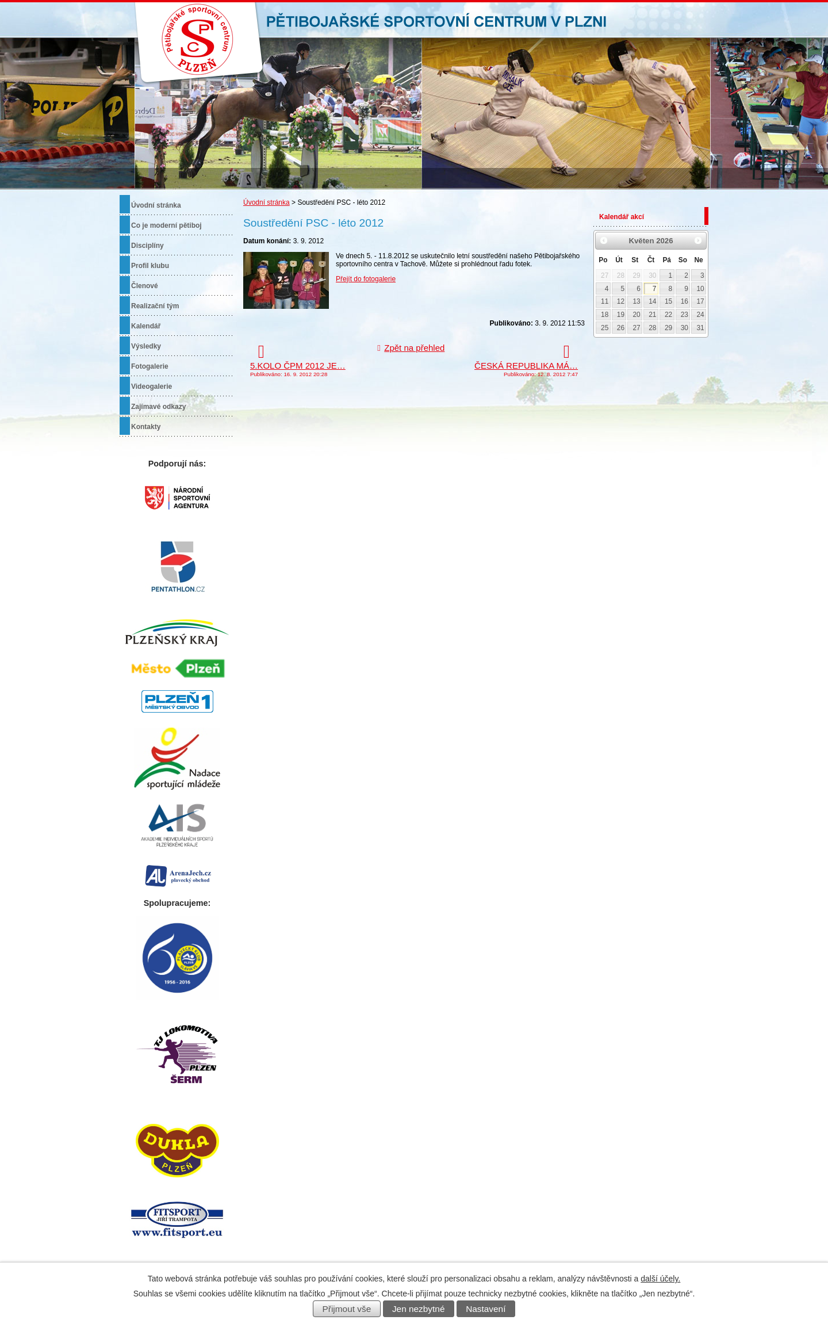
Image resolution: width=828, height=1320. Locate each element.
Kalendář (145, 326)
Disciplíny (147, 246)
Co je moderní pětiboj (166, 225)
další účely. (660, 1278)
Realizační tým (155, 306)
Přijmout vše (347, 1309)
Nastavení (485, 1309)
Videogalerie (151, 386)
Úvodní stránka (266, 202)
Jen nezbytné (418, 1309)
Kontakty (145, 427)
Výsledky (146, 346)
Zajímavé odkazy (158, 407)
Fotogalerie (149, 366)
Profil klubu (150, 266)
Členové (144, 286)
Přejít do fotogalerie (366, 279)
